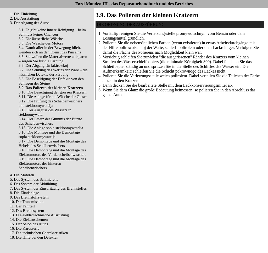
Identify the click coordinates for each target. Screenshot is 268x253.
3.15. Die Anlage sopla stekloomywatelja (51, 128)
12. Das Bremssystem (27, 210)
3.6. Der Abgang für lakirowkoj (43, 65)
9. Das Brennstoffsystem (29, 197)
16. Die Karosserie (24, 228)
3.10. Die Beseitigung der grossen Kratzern (53, 92)
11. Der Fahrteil (22, 206)
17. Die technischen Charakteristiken (39, 233)
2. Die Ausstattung (24, 18)
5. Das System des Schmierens (34, 179)
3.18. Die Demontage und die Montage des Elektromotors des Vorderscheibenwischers (52, 152)
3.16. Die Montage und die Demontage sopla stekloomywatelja (49, 134)
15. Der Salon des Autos (29, 224)
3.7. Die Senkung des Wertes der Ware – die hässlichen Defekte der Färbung (53, 72)
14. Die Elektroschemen (29, 219)
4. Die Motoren (22, 175)
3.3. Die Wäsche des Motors (41, 43)
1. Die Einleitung (23, 14)
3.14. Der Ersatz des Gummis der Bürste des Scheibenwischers (50, 121)
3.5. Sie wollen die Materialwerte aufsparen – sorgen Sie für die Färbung (53, 58)
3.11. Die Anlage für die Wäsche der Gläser (53, 97)
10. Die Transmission (26, 202)
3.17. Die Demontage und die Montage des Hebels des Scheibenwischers (52, 143)
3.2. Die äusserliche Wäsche (41, 39)
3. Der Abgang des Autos (29, 23)
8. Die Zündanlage (24, 193)
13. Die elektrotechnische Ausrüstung (39, 215)
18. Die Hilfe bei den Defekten (34, 237)
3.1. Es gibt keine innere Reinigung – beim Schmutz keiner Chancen (52, 32)
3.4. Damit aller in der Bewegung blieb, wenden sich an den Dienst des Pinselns (50, 50)
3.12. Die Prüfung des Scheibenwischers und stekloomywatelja (50, 103)
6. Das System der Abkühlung (33, 184)
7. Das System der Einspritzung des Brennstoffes (48, 188)
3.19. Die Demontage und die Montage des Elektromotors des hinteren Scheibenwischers (52, 163)
